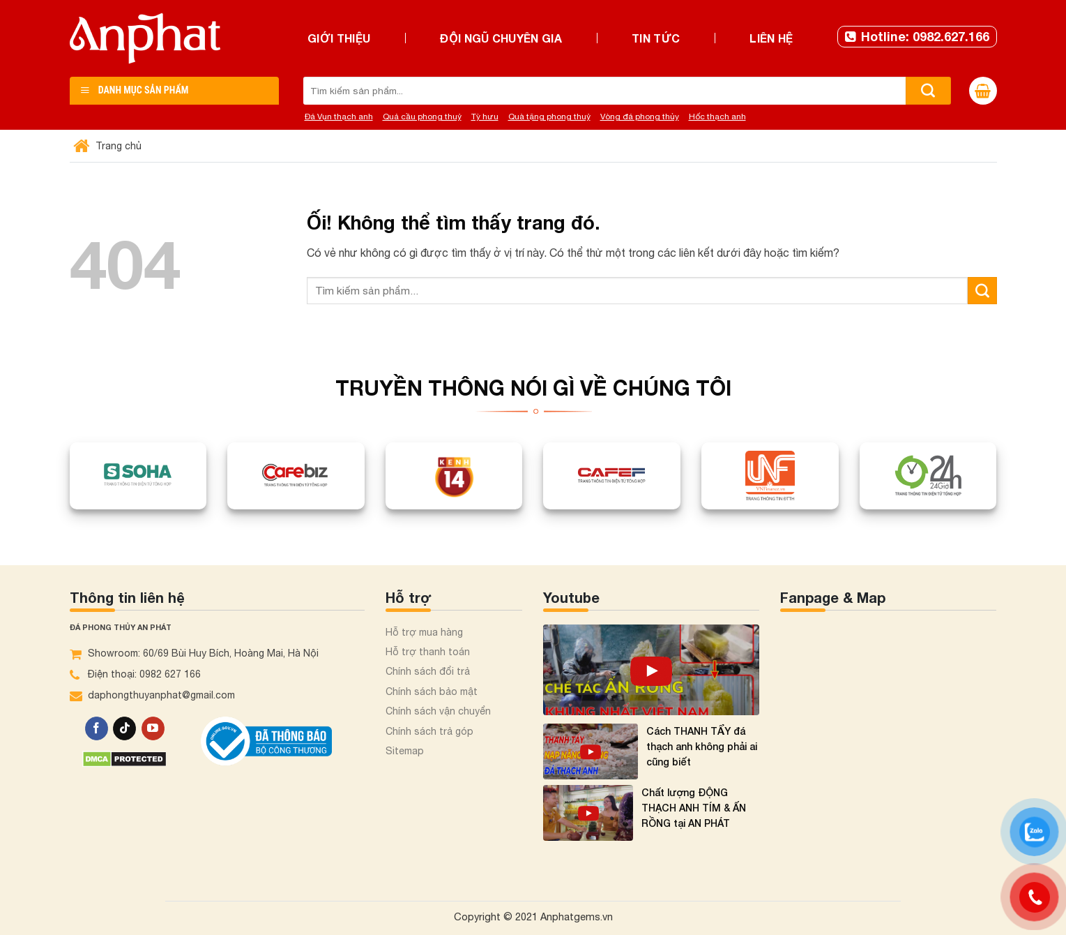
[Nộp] (928, 91)
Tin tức (656, 38)
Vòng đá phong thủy (639, 116)
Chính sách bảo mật (432, 691)
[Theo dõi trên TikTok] (124, 728)
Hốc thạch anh (717, 116)
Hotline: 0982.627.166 (917, 36)
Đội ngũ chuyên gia (501, 38)
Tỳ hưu (484, 116)
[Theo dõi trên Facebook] (96, 728)
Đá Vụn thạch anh (339, 116)
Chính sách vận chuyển (438, 711)
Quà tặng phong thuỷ (549, 116)
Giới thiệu (338, 38)
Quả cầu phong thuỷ (422, 116)
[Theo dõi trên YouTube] (153, 728)
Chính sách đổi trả (428, 671)
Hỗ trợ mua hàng (424, 632)
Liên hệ (771, 38)
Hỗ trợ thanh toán (428, 651)
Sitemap (405, 750)
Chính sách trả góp (429, 731)
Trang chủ (109, 145)
